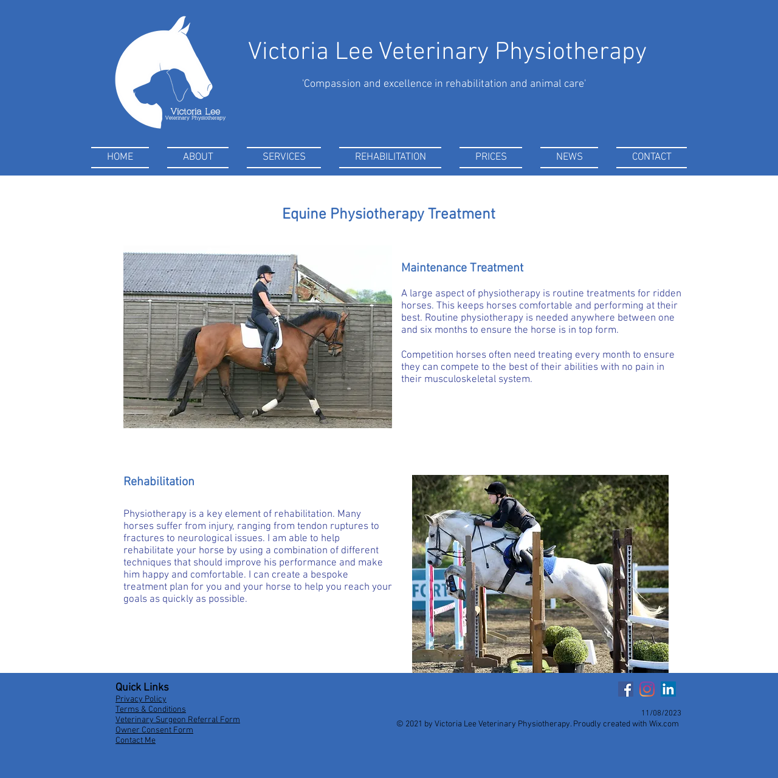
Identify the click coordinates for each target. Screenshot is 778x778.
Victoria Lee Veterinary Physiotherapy (447, 52)
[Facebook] (625, 689)
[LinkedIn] (668, 689)
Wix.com (664, 724)
